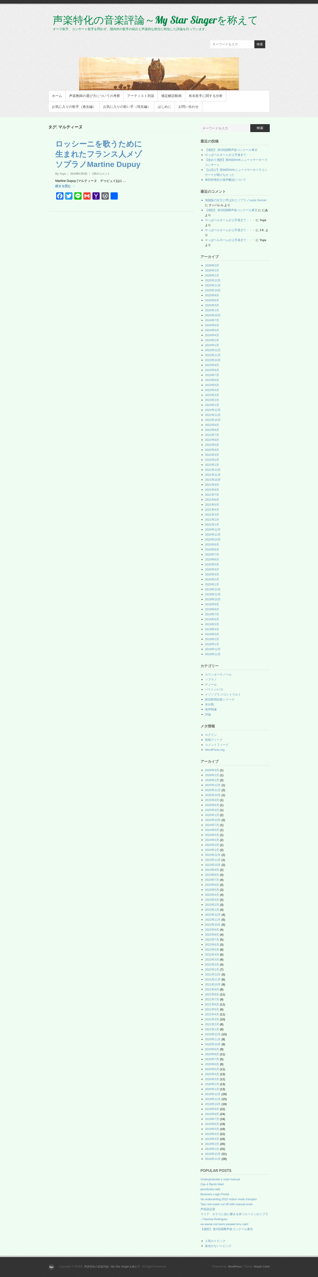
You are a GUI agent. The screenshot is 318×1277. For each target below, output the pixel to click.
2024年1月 (212, 345)
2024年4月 (212, 335)
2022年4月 (212, 449)
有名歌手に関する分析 (206, 96)
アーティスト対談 (140, 96)
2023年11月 (213, 355)
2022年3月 (212, 454)
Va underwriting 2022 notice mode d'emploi (228, 1199)
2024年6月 (212, 325)
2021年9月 (212, 484)
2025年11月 (213, 285)
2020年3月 (212, 574)
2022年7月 (212, 435)
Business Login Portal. (215, 1194)
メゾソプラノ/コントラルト (223, 694)
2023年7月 (212, 375)
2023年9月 (212, 365)
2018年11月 (213, 654)
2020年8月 (212, 549)
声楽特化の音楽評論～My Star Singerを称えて (155, 19)
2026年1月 (212, 275)
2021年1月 (212, 524)
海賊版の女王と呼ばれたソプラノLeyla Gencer (236, 200)
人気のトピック (215, 1241)
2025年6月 (212, 300)
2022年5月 (212, 445)
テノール (211, 684)
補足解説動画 (171, 96)
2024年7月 (212, 320)
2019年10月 (213, 599)
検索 (260, 44)
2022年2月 (212, 459)
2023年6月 (212, 380)
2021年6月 (212, 499)
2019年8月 (212, 609)
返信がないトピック (218, 1246)
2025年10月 (213, 290)
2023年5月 (212, 385)
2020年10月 (213, 539)
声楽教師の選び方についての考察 (94, 96)
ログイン (211, 734)
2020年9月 (212, 544)
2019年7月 (212, 614)
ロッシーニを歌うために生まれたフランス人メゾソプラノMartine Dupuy (98, 154)
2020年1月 (212, 584)
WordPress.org (214, 749)
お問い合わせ (188, 107)
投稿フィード (214, 739)
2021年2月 (212, 519)
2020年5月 (212, 564)
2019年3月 (212, 634)
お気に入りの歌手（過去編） (74, 107)
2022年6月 (212, 440)
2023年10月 (213, 360)
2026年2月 (212, 270)
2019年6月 (212, 619)
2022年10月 (213, 420)
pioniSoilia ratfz (210, 1189)
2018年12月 (213, 649)
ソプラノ (211, 679)
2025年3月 (212, 305)
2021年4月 (212, 509)
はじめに (164, 107)
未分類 (209, 704)
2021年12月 (213, 469)
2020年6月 (212, 559)
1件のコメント (101, 173)
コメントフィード (217, 744)
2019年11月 (213, 594)
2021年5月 (212, 504)
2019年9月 (212, 604)
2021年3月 (212, 514)
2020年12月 (213, 529)
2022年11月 (213, 415)
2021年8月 (212, 489)
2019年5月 (212, 624)
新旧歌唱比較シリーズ (219, 699)
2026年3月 (212, 265)
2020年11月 (213, 534)
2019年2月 (212, 639)
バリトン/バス (214, 689)
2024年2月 (212, 340)
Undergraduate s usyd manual (220, 1179)
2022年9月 (212, 425)
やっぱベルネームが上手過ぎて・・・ (230, 155)
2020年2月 (212, 579)
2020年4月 (212, 569)
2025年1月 (212, 310)
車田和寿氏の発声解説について (225, 179)
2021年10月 (213, 479)
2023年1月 (212, 405)
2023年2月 (212, 400)
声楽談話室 (207, 1209)
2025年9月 (212, 295)
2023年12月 (213, 350)
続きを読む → (65, 186)
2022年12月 (213, 410)
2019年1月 (212, 644)
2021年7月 (212, 494)
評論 (208, 714)
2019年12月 (213, 589)
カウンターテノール (218, 674)
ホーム (57, 96)
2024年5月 (212, 330)
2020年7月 (212, 554)
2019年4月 (212, 629)
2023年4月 (212, 390)
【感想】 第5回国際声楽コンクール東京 (231, 150)
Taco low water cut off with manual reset (226, 1204)
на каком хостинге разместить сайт (224, 1224)
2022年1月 (212, 464)
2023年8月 (212, 370)
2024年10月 (213, 315)
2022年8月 (212, 430)
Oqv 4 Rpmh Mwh (212, 1184)
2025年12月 (213, 280)
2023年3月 (212, 395)
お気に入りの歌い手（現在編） (127, 107)
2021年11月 (213, 474)
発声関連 (211, 709)
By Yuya (60, 173)
